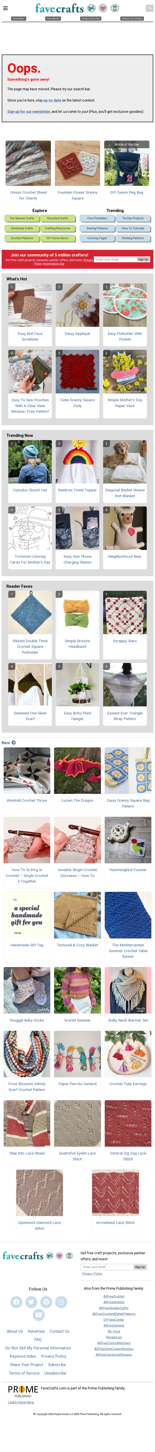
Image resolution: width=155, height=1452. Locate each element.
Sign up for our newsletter (28, 112)
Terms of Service (24, 1373)
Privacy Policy (53, 1356)
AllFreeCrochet (113, 1296)
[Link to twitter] (31, 1302)
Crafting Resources (57, 228)
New (9, 742)
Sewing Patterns (97, 228)
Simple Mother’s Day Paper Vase (125, 403)
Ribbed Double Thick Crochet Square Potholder (30, 647)
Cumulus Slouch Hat (30, 490)
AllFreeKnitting (114, 1302)
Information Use (53, 263)
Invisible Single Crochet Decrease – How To (77, 872)
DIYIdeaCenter (114, 1320)
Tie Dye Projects (133, 218)
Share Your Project (26, 1364)
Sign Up (143, 259)
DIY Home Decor (58, 238)
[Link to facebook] (16, 1302)
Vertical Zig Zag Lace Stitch (128, 1156)
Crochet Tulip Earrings (128, 1084)
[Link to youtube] (39, 1315)
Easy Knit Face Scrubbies (30, 336)
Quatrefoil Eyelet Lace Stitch (77, 1156)
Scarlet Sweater (77, 1020)
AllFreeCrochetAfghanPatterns (113, 1314)
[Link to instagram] (61, 1302)
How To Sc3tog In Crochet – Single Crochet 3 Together (27, 875)
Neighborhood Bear (124, 556)
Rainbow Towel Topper (77, 490)
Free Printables (97, 218)
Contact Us (59, 1331)
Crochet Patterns (22, 238)
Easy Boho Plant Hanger (77, 716)
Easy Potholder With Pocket (125, 336)
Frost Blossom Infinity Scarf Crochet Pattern (26, 1087)
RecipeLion (114, 1337)
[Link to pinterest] (46, 1302)
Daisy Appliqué (77, 333)
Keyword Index (23, 1356)
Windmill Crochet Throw (27, 800)
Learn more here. (21, 1402)
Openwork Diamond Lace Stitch (39, 1225)
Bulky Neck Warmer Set (128, 1020)
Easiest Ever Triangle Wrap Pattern (124, 716)
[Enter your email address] (107, 1267)
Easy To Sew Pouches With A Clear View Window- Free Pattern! (30, 406)
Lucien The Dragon (77, 800)
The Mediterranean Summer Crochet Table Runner (128, 951)
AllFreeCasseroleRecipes (114, 1355)
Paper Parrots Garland (77, 1084)
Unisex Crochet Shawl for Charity (28, 195)
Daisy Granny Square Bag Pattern (128, 803)
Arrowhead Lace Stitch (115, 1222)
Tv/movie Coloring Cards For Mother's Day (30, 559)
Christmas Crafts (22, 228)
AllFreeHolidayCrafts (114, 1308)
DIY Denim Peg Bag (126, 192)
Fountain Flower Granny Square (77, 195)
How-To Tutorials (133, 228)
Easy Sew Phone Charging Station (77, 559)
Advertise (36, 1331)
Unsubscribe (55, 1373)
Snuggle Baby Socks (27, 1020)
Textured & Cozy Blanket (77, 945)
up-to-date (52, 100)
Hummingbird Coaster (128, 869)
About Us (15, 1331)
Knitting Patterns (133, 238)
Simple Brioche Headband (77, 644)
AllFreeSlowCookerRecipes (113, 1349)
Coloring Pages (97, 238)
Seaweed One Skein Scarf (30, 716)
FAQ (38, 1339)
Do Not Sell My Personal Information (38, 1348)
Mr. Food (114, 1331)
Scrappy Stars (125, 641)
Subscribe (57, 1364)
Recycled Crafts (57, 218)
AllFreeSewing (114, 1325)
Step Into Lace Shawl (27, 1153)
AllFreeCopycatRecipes (114, 1343)
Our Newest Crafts (22, 218)
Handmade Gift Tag (26, 945)
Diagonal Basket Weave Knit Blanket (125, 493)
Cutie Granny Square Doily (77, 403)
